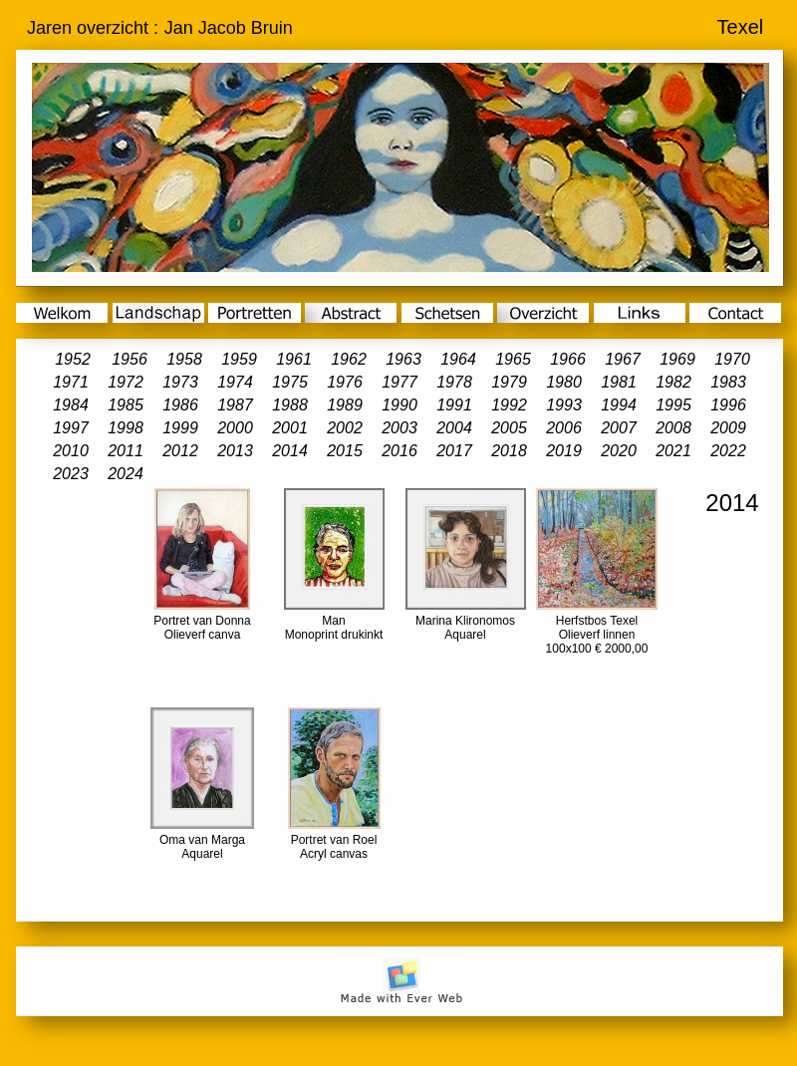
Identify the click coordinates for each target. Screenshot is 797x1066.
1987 (235, 405)
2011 (125, 450)
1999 (180, 427)
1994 (619, 405)
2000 (235, 427)
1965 (513, 359)
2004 (454, 427)
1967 (623, 359)
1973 (180, 382)
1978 (454, 382)
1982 (673, 382)
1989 (345, 405)
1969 (677, 359)
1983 (728, 382)
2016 (399, 450)
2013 (235, 450)
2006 (564, 427)
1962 (349, 359)
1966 (568, 359)
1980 (564, 382)
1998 (125, 427)
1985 (125, 405)
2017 (454, 450)
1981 (619, 382)
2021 (673, 450)
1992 (509, 405)
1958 (184, 359)
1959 (239, 359)
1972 (125, 382)
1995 (673, 405)
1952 (73, 359)
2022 (728, 450)
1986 (180, 405)
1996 (728, 405)
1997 (71, 427)
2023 (71, 473)
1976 (345, 382)
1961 (294, 359)
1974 (235, 382)
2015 (345, 450)
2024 (125, 473)
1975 (290, 382)
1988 (290, 405)
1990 (399, 405)
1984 (71, 405)
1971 (71, 382)
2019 (564, 450)
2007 (619, 427)
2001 (290, 427)
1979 (509, 382)
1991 (454, 405)
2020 (619, 450)
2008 (673, 427)
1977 (399, 382)
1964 (458, 359)
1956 (129, 359)
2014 (290, 450)
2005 (509, 427)
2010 (71, 450)
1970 (732, 359)
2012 (180, 450)
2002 (345, 427)
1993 (564, 405)
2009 (728, 427)
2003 (399, 427)
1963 (403, 359)
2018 (509, 450)
